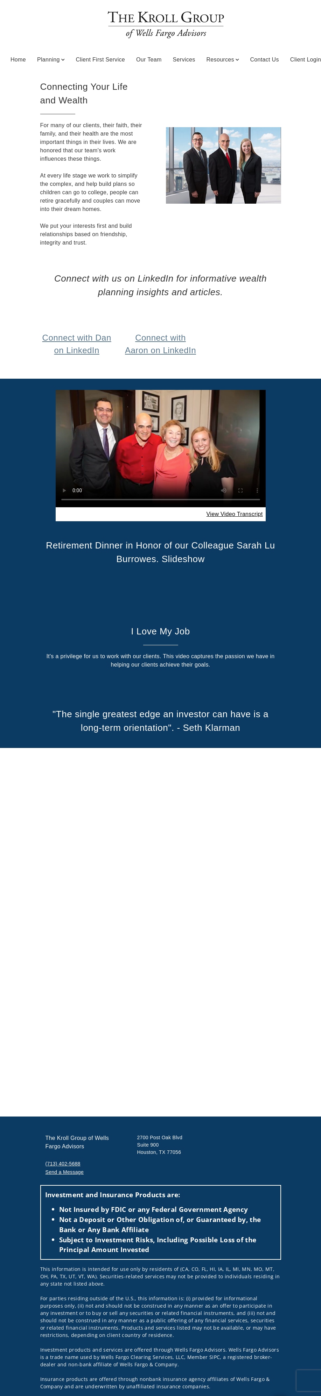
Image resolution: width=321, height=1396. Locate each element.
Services (184, 60)
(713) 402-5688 (63, 1163)
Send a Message (65, 1172)
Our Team (149, 60)
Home (18, 60)
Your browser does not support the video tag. (161, 448)
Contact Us (264, 60)
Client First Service (100, 60)
